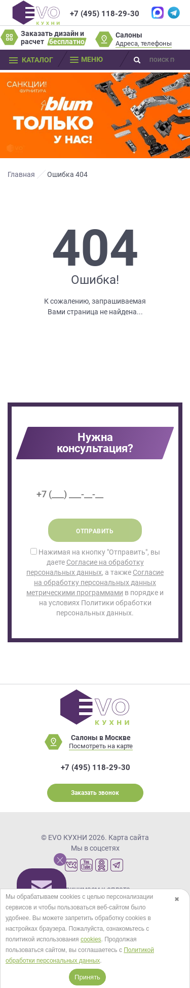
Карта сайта (128, 837)
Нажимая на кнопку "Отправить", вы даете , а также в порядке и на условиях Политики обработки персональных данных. (95, 582)
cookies (91, 939)
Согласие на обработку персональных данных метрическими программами (95, 582)
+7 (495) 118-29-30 (104, 13)
